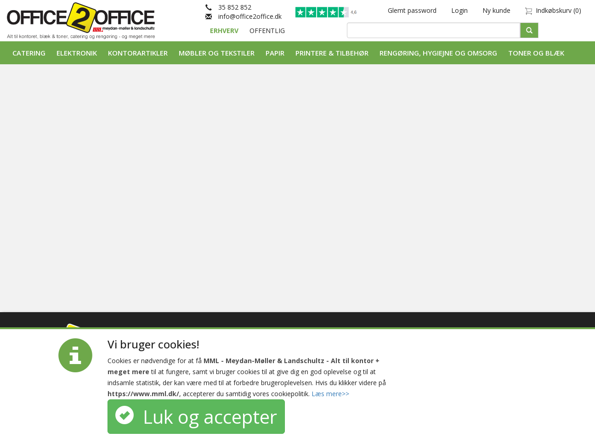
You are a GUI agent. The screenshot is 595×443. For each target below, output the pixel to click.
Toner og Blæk (536, 52)
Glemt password (412, 10)
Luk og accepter (196, 416)
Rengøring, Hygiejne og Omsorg (438, 52)
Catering (28, 52)
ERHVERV (225, 30)
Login (459, 10)
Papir (275, 52)
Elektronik (77, 52)
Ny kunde (496, 10)
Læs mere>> (330, 393)
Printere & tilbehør (331, 52)
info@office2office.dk (243, 16)
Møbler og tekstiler (217, 52)
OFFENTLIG (267, 30)
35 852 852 (228, 7)
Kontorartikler (138, 52)
